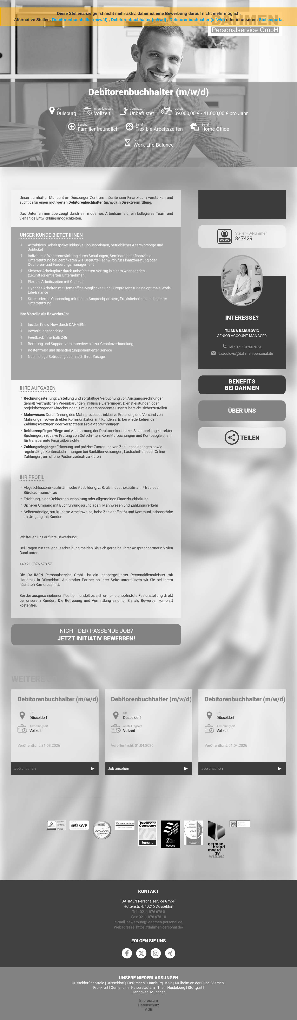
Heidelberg (176, 987)
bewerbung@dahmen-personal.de (154, 922)
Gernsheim (120, 987)
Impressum (148, 1000)
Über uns (242, 410)
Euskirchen (136, 983)
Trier (161, 987)
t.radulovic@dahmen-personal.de (246, 353)
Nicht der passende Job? (96, 634)
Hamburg (155, 983)
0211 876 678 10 (152, 917)
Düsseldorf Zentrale (88, 983)
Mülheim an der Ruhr (192, 983)
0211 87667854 (248, 347)
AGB (148, 1009)
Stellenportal (271, 19)
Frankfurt (100, 987)
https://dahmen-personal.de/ (159, 927)
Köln (168, 983)
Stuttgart (195, 987)
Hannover (140, 992)
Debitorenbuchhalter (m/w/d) (79, 19)
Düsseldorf (115, 983)
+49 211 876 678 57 (36, 564)
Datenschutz (148, 1005)
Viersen (217, 983)
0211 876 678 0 (152, 912)
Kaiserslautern (143, 987)
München (158, 992)
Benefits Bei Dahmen (242, 384)
